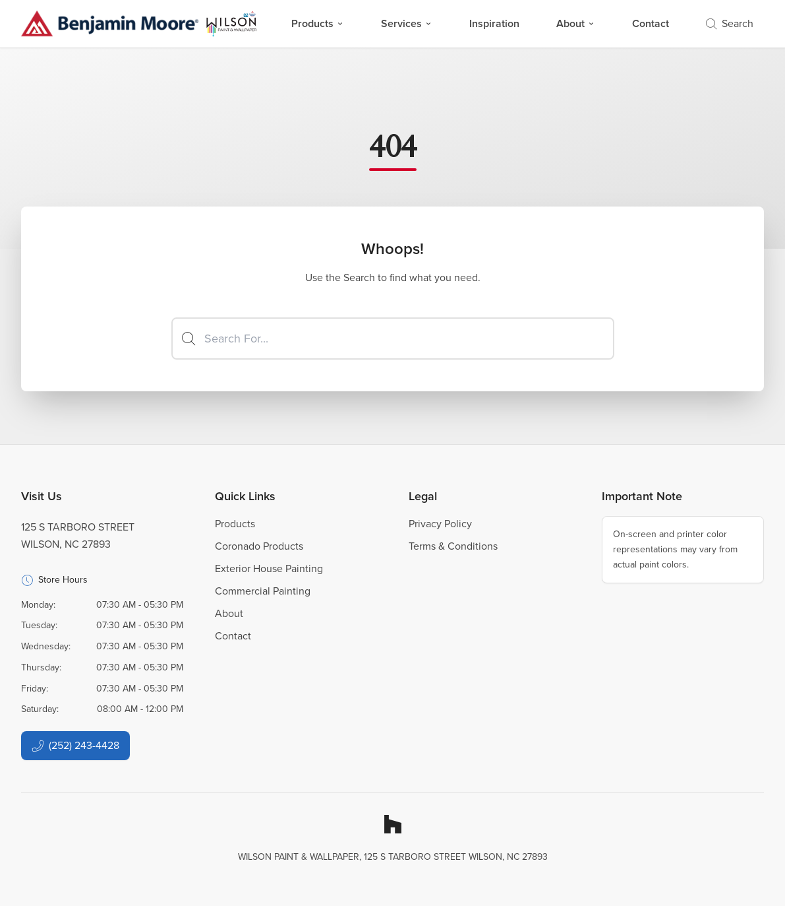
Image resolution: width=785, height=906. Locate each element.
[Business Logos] (139, 24)
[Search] (392, 338)
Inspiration (494, 23)
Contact (650, 23)
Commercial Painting (262, 591)
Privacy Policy (440, 523)
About (575, 23)
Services (406, 23)
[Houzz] (393, 824)
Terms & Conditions (453, 546)
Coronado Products (259, 546)
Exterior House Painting (269, 568)
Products (317, 23)
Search (729, 23)
